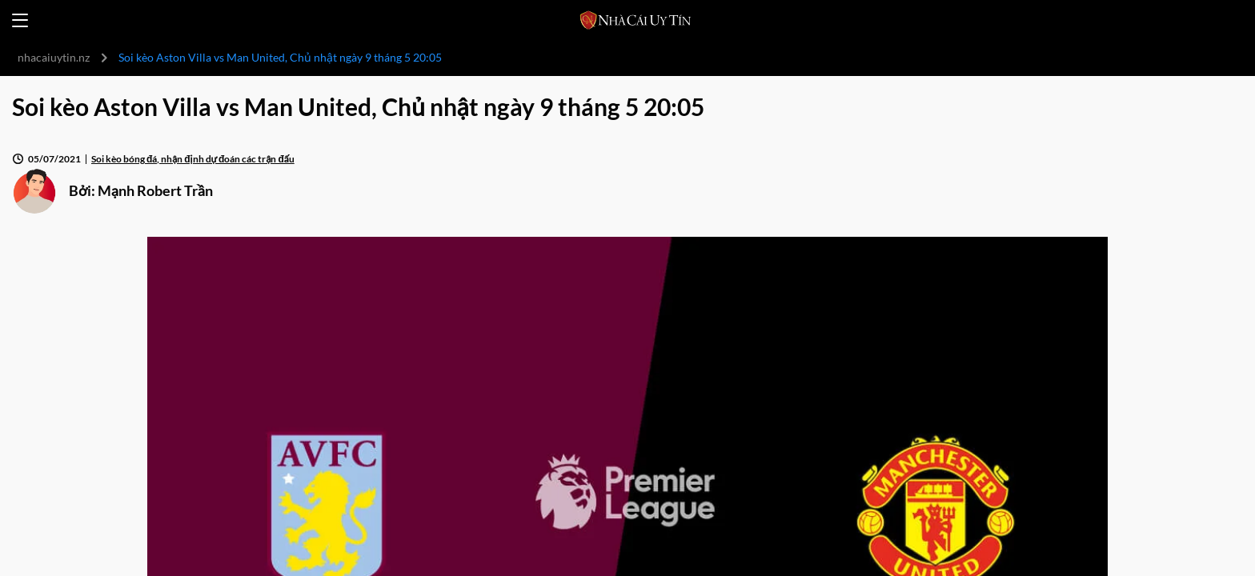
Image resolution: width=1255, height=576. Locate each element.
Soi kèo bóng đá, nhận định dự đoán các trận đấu (193, 159)
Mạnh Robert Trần (155, 190)
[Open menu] (20, 20)
